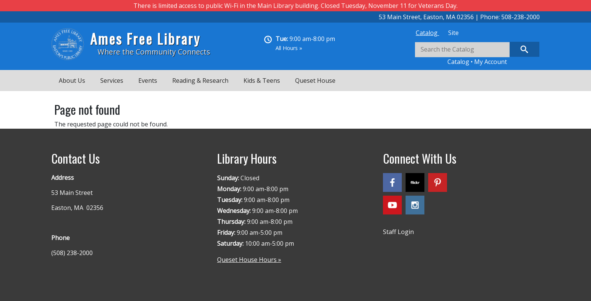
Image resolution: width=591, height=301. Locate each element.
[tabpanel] (477, 54)
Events (147, 80)
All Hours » (289, 48)
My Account (490, 62)
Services (111, 80)
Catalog (427, 33)
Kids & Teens (261, 80)
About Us (72, 80)
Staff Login (398, 232)
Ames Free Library (145, 38)
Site (453, 33)
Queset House (315, 80)
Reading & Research (200, 80)
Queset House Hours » (249, 259)
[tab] (427, 33)
